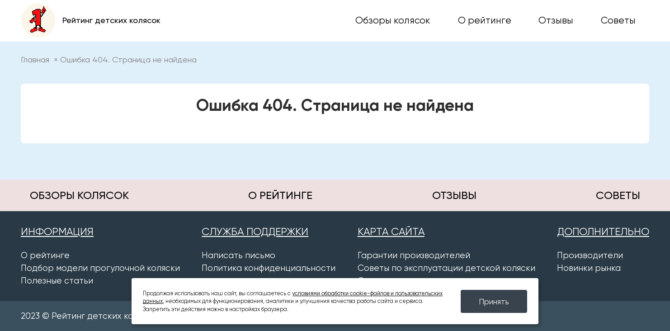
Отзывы (555, 20)
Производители (590, 255)
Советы (618, 20)
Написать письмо (238, 255)
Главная (35, 59)
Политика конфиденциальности (268, 268)
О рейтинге (484, 20)
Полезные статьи (57, 281)
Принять (494, 301)
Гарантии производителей (414, 255)
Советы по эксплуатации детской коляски (446, 268)
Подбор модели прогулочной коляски (100, 268)
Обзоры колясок (392, 20)
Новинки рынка (589, 268)
